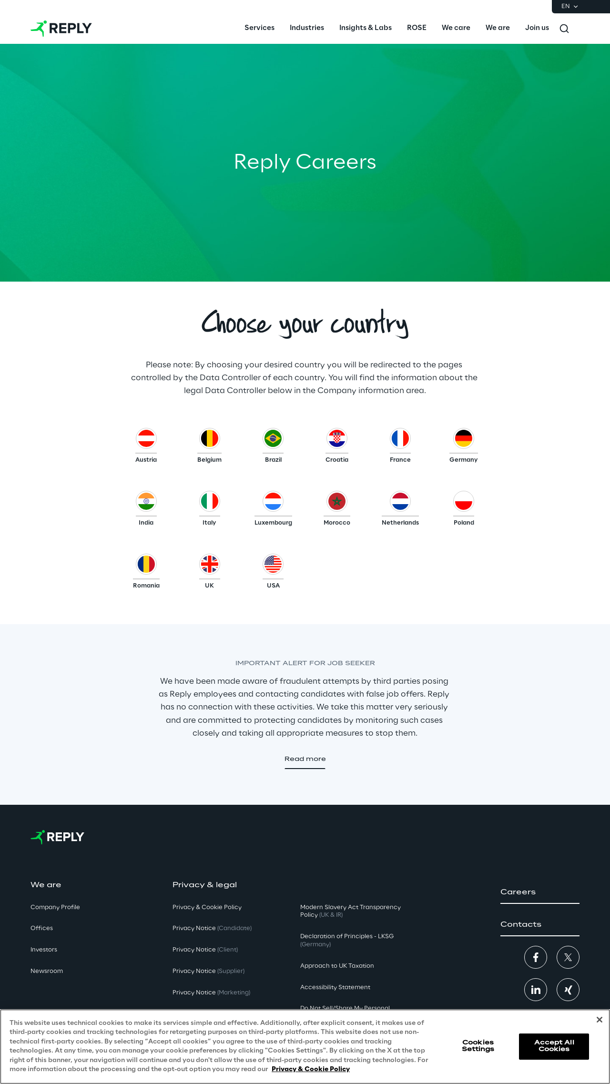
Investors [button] (43, 950)
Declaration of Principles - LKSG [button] (347, 940)
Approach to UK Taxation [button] (337, 966)
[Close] (599, 1019)
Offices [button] (41, 928)
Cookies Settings (478, 1046)
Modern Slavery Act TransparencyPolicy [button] (350, 911)
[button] (146, 448)
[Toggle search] (564, 28)
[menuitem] (259, 28)
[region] (305, 1046)
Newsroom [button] (46, 971)
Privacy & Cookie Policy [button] (207, 907)
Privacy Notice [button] (212, 928)
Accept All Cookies (554, 1046)
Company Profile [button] (55, 907)
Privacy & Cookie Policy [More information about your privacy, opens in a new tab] (311, 1069)
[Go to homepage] (61, 28)
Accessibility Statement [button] (335, 987)
